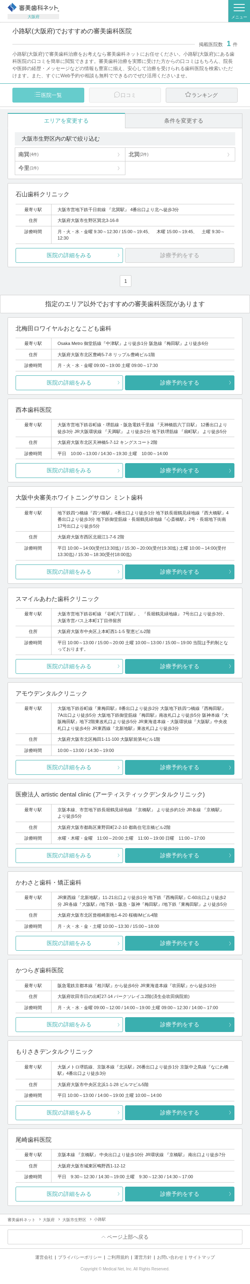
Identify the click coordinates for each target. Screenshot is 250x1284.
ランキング (205, 95)
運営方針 (143, 1257)
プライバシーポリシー (80, 1257)
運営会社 (44, 1257)
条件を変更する (183, 120)
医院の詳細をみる (69, 255)
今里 (28, 168)
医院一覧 (51, 95)
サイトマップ (201, 1257)
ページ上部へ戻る (128, 1237)
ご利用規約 (118, 1257)
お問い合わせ (170, 1257)
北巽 (139, 154)
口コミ (128, 95)
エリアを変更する (66, 120)
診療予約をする (179, 382)
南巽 (28, 154)
